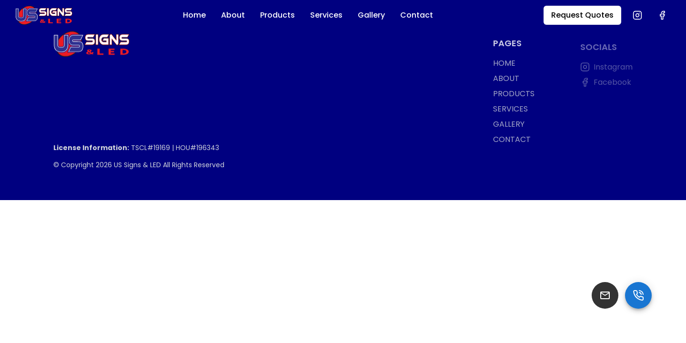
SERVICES (510, 109)
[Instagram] (637, 15)
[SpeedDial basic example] (638, 295)
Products (277, 15)
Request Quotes (582, 15)
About (233, 15)
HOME (504, 64)
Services (326, 15)
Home (194, 15)
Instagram (606, 68)
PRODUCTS (514, 94)
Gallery (371, 15)
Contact (416, 15)
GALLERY (509, 125)
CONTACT (512, 140)
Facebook (605, 83)
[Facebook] (662, 15)
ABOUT (506, 79)
